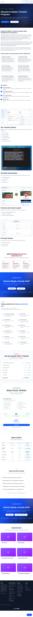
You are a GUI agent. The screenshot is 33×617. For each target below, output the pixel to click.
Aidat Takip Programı (12, 584)
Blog (26, 586)
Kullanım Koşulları (28, 590)
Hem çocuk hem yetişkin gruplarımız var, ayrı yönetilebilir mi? (16, 489)
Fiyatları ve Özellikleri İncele (21, 514)
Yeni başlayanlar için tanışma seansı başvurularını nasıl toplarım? (16, 486)
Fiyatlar (26, 584)
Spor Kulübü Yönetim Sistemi (12, 587)
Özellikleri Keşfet (14, 21)
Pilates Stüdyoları (20, 591)
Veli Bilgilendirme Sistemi (11, 594)
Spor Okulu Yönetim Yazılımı (12, 596)
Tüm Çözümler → (11, 600)
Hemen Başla (5, 21)
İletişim (26, 587)
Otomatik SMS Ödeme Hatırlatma (12, 589)
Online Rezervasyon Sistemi (12, 599)
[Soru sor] (29, 615)
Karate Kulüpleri (19, 590)
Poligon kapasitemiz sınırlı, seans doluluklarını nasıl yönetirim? (16, 480)
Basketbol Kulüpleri (20, 587)
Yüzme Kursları (19, 584)
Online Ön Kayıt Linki (12, 592)
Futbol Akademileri (20, 586)
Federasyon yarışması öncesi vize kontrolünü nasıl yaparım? (16, 483)
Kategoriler (6, 8)
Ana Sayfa (2, 8)
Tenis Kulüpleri (19, 594)
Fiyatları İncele (21, 288)
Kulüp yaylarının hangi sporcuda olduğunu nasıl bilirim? (16, 477)
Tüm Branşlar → (19, 595)
